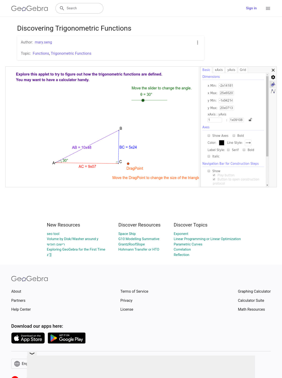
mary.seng (43, 42)
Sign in (251, 8)
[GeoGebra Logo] (29, 8)
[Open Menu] (268, 8)
